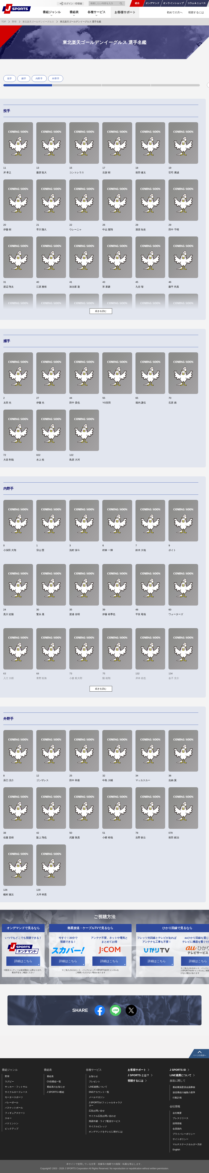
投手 (9, 78)
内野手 (39, 78)
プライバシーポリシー (184, 1134)
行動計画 (177, 1097)
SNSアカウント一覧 (99, 1092)
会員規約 (177, 1128)
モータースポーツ (14, 1097)
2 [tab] (76, 85)
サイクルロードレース (16, 1092)
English (176, 1149)
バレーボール (11, 1102)
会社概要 (177, 1113)
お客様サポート (126, 12)
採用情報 (177, 1123)
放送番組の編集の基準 (184, 1092)
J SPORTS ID (178, 1069)
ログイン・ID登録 (73, 3)
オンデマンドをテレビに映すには (106, 1131)
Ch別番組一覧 (54, 1081)
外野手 (55, 78)
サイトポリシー (180, 1139)
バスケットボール (14, 1107)
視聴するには (196, 12)
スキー (8, 1118)
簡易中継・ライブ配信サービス (104, 1121)
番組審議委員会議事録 (184, 1087)
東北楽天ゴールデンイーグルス (38, 21)
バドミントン (11, 1123)
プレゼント (94, 1081)
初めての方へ (175, 12)
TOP (3, 21)
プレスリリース (180, 1118)
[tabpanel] (10, 78)
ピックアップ (11, 1128)
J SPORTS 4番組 (55, 1092)
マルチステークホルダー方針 (187, 1144)
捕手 (23, 78)
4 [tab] (175, 85)
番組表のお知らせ (56, 1087)
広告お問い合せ (97, 1110)
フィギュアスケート (15, 1113)
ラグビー (9, 1081)
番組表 (50, 1076)
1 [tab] (27, 85)
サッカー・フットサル (16, 1087)
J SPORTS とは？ (138, 1075)
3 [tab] (126, 85)
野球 (14, 21)
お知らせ (93, 1076)
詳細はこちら (23, 961)
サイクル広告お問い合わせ (102, 1116)
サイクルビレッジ (98, 1126)
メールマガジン (97, 1097)
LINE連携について (98, 1087)
